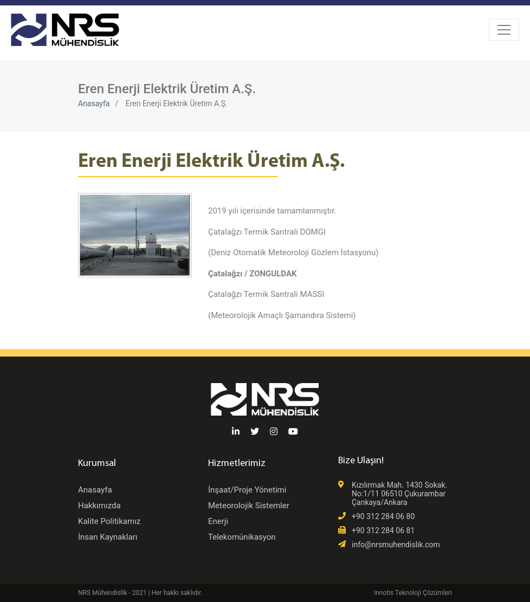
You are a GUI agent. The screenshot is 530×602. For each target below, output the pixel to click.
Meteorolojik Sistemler (248, 505)
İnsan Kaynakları (107, 537)
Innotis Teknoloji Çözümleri (413, 593)
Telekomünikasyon (242, 537)
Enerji (218, 521)
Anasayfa (93, 103)
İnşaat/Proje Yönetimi (247, 490)
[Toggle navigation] (504, 30)
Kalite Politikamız (109, 521)
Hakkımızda (99, 505)
